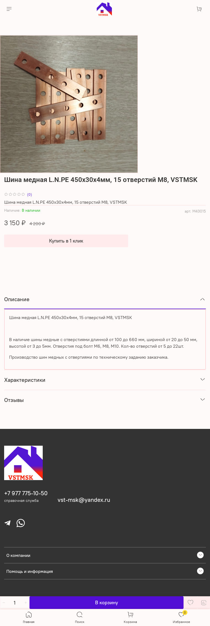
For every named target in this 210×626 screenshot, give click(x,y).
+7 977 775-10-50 (26, 493)
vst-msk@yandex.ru (84, 499)
